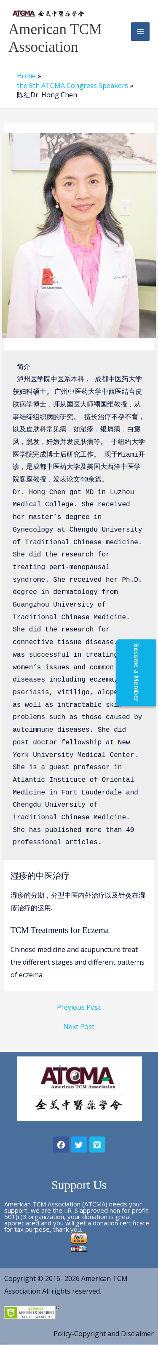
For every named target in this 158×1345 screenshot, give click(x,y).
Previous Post (79, 1007)
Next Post (78, 1026)
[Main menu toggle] (140, 31)
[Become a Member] (148, 672)
